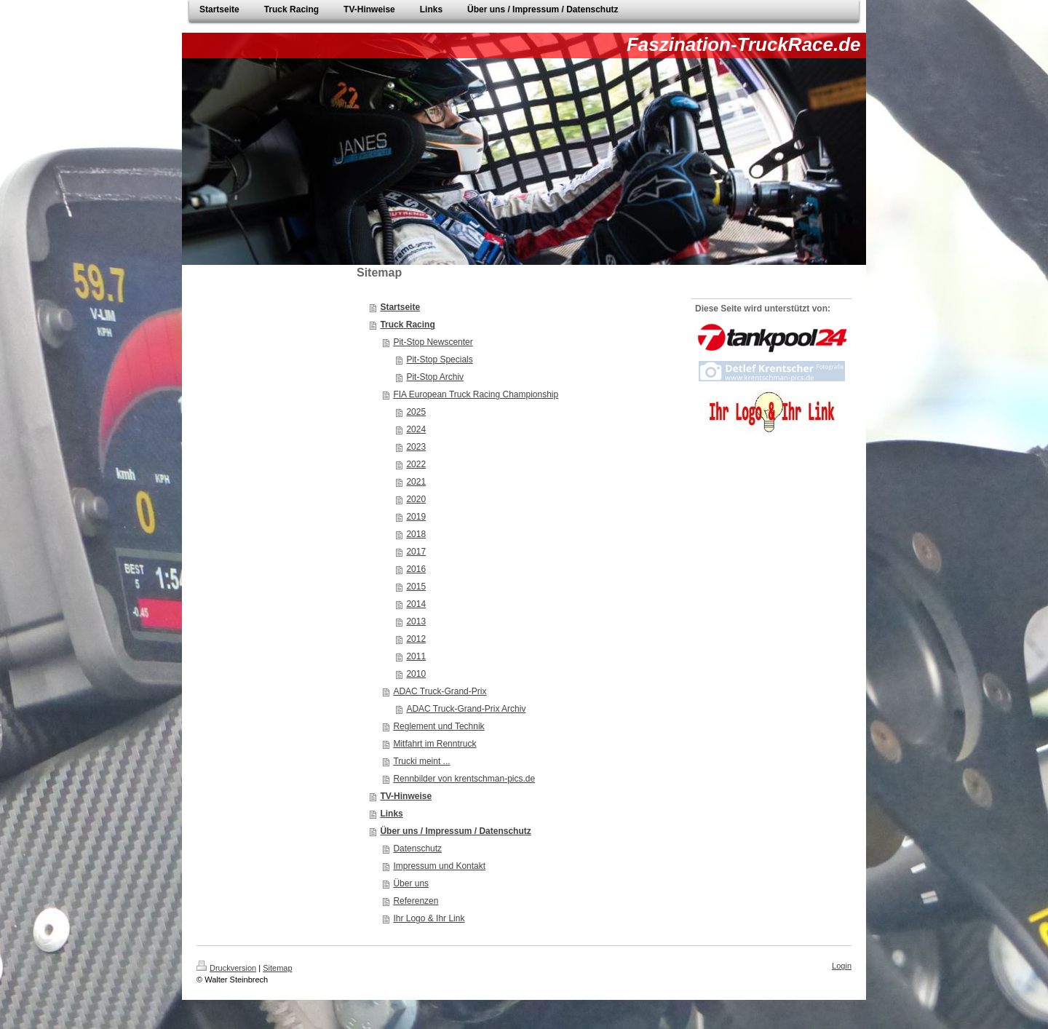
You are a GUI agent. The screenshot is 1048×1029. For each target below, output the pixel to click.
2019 (416, 517)
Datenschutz (417, 848)
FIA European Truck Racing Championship (475, 394)
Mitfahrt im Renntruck (434, 744)
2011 (416, 656)
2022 (416, 464)
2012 (416, 639)
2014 (416, 604)
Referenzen (415, 901)
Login (842, 965)
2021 (416, 482)
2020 (416, 499)
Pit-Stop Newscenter (432, 342)
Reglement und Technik (438, 726)
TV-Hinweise (406, 796)
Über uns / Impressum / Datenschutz (455, 831)
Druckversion (226, 968)
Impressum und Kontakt (439, 866)
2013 (416, 621)
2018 (416, 534)
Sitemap (277, 968)
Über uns (411, 883)
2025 (416, 412)
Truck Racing (407, 324)
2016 (416, 569)
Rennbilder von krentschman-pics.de (464, 779)
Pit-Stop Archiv (435, 377)
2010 (416, 674)
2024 (416, 429)
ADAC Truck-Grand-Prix (439, 691)
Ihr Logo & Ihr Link (428, 918)
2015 (416, 586)
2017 (416, 552)
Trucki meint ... (421, 761)
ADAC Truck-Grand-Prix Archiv (465, 709)
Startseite (400, 307)
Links (391, 813)
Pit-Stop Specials (439, 359)
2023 (416, 447)
